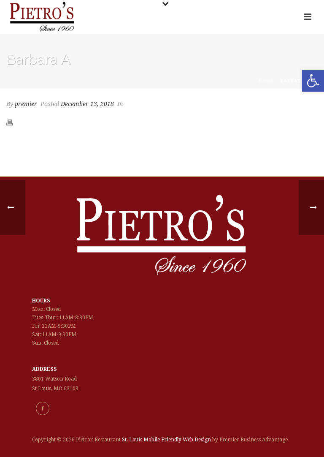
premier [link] (26, 104)
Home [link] (266, 81)
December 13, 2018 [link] (87, 104)
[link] (313, 81)
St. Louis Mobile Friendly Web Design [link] (166, 440)
